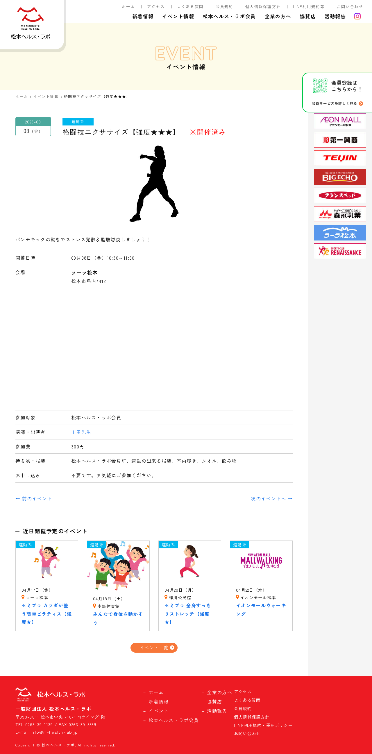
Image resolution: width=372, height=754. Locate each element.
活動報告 (335, 16)
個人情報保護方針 (263, 6)
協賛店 (308, 16)
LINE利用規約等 (309, 6)
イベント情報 (178, 16)
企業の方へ (278, 16)
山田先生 (81, 431)
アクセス (156, 6)
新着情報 (142, 16)
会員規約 (224, 6)
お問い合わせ (350, 6)
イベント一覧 (154, 647)
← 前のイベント (33, 498)
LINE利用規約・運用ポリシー (263, 725)
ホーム (128, 6)
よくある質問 (190, 6)
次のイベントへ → (272, 498)
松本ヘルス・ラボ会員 (229, 16)
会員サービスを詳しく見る (334, 103)
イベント (159, 710)
